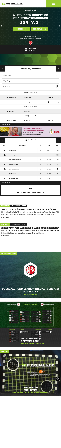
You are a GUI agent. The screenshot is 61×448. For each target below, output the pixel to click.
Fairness (2, 140)
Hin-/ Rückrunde (58, 140)
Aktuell (2, 68)
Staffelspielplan (58, 68)
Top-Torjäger (39, 29)
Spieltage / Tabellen (31, 69)
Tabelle (22, 29)
